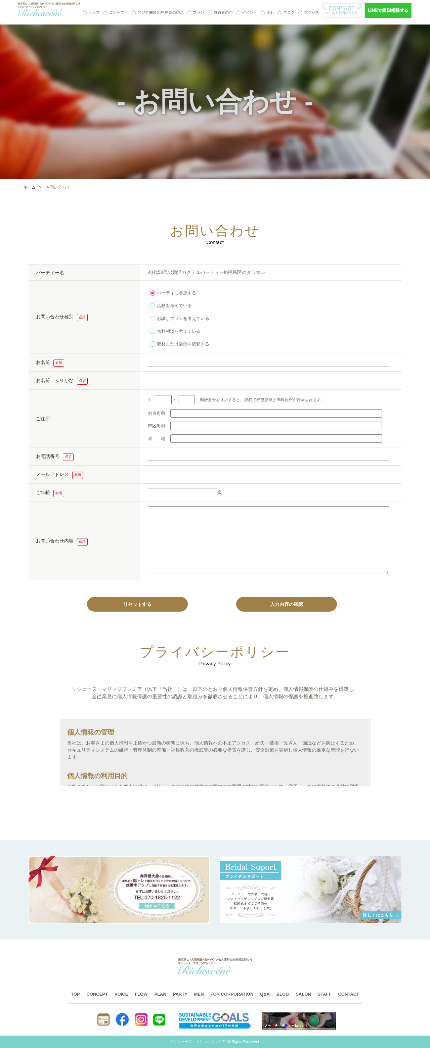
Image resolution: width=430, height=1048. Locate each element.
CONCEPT (97, 994)
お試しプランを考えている (179, 317)
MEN (199, 994)
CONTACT (348, 994)
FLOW (141, 994)
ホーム (30, 187)
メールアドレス (59, 475)
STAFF (325, 994)
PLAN (160, 994)
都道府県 (265, 413)
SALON (303, 994)
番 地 (265, 438)
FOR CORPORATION (231, 994)
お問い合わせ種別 (62, 317)
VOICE (121, 994)
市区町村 (265, 426)
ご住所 (43, 418)
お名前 (50, 363)
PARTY (180, 994)
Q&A (265, 994)
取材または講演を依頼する (179, 343)
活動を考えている (171, 304)
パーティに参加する (173, 292)
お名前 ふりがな (62, 381)
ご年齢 (50, 493)
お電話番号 (55, 457)
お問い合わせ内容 (62, 541)
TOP (75, 994)
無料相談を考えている (175, 330)
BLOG (282, 994)
